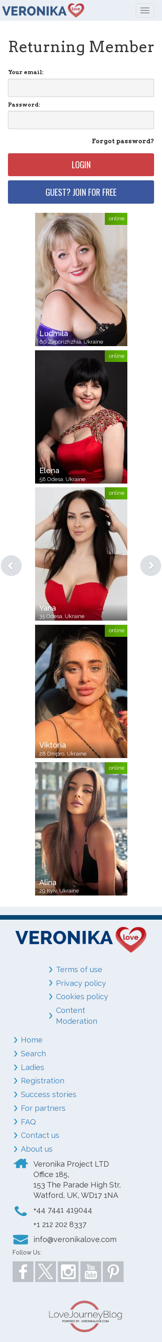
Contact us (40, 1135)
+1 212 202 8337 (59, 1224)
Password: (24, 105)
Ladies (32, 1067)
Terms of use (79, 969)
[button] (5, 555)
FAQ (28, 1122)
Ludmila (53, 333)
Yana (47, 608)
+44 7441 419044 (62, 1209)
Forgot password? (123, 141)
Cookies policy (82, 996)
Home (32, 1039)
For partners (43, 1108)
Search (33, 1053)
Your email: (25, 72)
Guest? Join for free (81, 192)
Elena (49, 470)
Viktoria (52, 745)
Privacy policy (81, 983)
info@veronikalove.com (74, 1239)
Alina (47, 882)
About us (37, 1149)
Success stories (48, 1094)
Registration (42, 1080)
